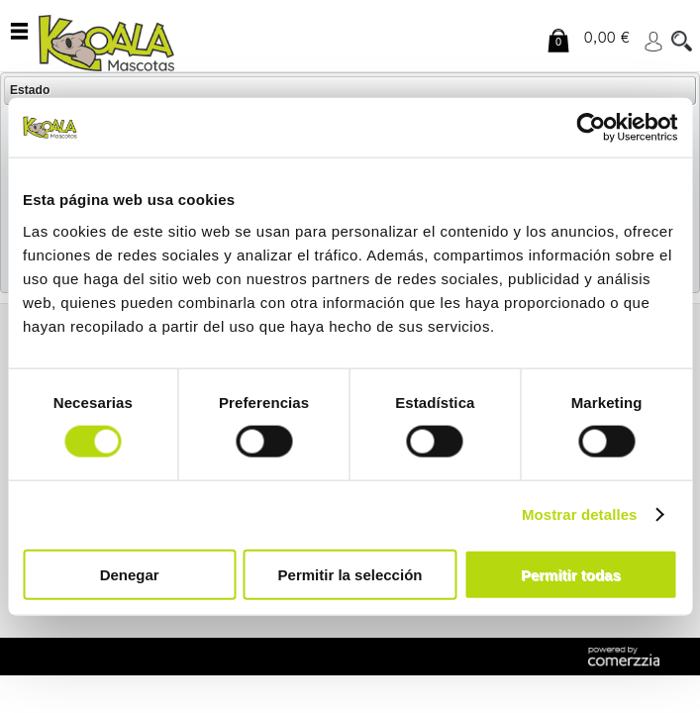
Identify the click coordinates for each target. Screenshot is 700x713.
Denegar (129, 573)
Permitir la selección (350, 573)
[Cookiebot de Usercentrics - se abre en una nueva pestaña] (590, 128)
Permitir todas (571, 573)
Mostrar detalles (580, 514)
